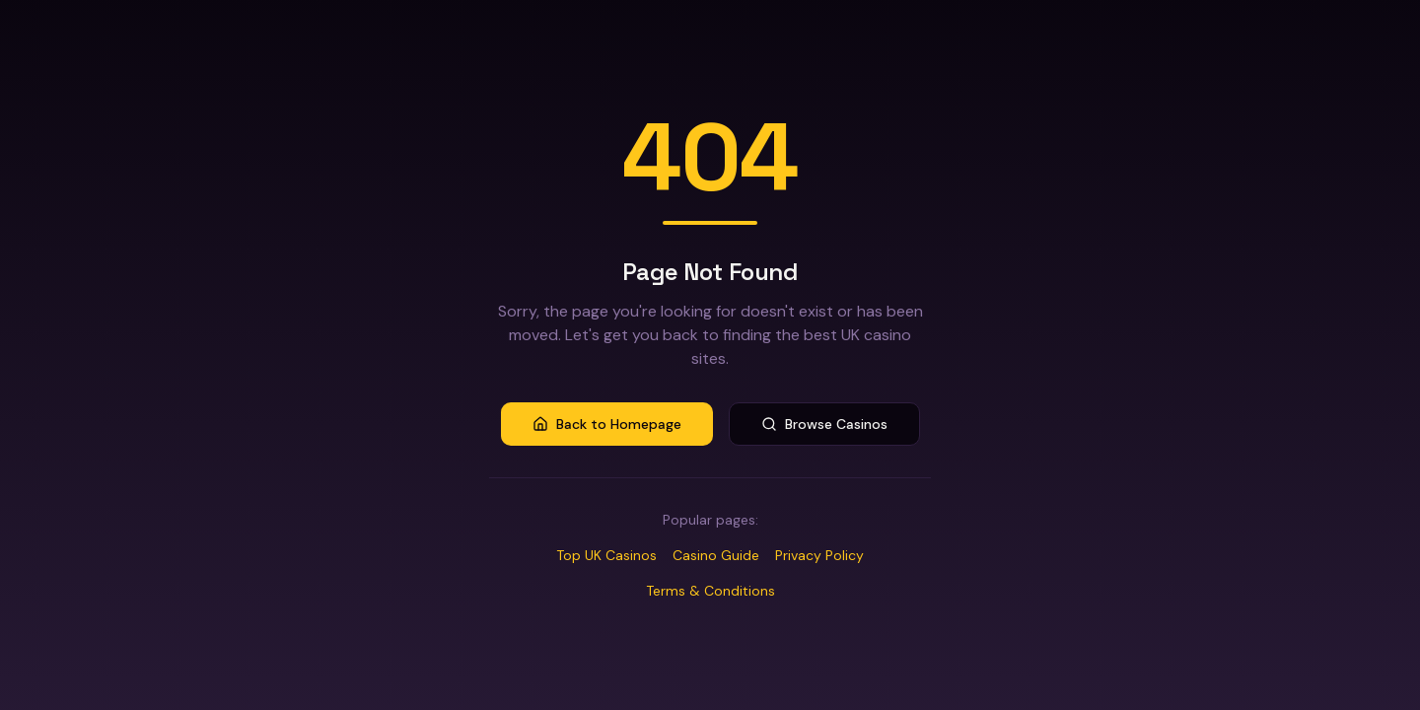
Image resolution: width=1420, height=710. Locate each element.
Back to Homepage (606, 424)
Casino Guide (716, 555)
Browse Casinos (824, 424)
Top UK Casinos (606, 555)
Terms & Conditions (710, 591)
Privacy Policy (819, 555)
